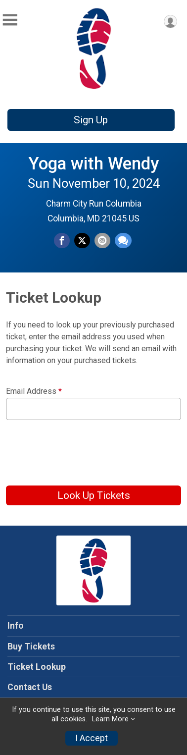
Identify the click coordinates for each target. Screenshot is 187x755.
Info (15, 626)
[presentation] (81, 449)
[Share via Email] (102, 241)
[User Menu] (170, 21)
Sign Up (91, 120)
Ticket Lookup (36, 667)
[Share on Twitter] (82, 241)
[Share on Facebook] (62, 241)
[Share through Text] (123, 241)
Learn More (110, 719)
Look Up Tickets (93, 495)
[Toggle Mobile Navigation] (10, 20)
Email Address (34, 391)
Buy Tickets (31, 646)
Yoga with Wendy (93, 163)
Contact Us (29, 687)
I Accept (91, 738)
